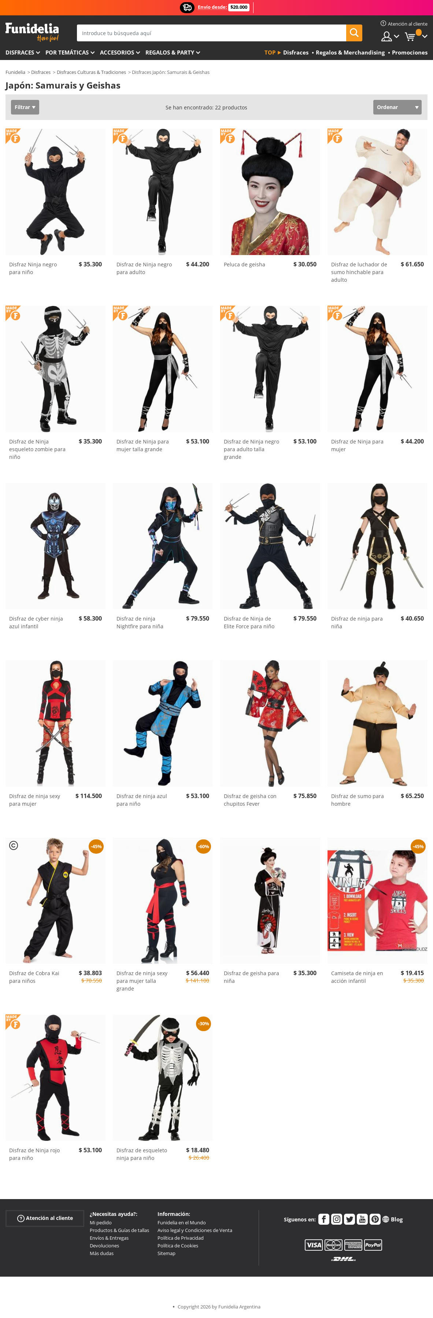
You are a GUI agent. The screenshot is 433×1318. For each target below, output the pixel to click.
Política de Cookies (178, 1245)
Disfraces (19, 52)
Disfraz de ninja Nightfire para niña (139, 622)
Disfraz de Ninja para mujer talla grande (142, 445)
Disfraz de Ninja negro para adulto (144, 268)
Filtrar (22, 107)
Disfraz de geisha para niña (251, 977)
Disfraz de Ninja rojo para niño (34, 1154)
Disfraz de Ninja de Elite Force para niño (249, 622)
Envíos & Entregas (109, 1238)
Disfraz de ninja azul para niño (141, 800)
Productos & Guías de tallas (119, 1230)
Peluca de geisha (244, 264)
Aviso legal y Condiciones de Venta (195, 1230)
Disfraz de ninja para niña (357, 622)
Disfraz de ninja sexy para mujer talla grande (141, 981)
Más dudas (102, 1253)
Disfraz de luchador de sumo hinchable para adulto (359, 272)
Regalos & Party (169, 52)
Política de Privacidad (181, 1238)
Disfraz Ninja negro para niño (33, 268)
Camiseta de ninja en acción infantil (357, 977)
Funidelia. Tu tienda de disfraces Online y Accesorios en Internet (32, 32)
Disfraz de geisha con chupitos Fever (250, 800)
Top (269, 52)
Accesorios (117, 52)
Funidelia (15, 72)
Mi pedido (101, 1222)
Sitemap (166, 1253)
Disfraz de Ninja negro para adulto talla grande (251, 449)
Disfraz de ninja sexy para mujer (34, 800)
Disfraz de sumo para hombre (357, 800)
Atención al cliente (45, 1218)
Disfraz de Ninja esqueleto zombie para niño (37, 449)
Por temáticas (67, 52)
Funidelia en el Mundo (182, 1222)
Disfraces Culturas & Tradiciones (91, 72)
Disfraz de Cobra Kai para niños (34, 977)
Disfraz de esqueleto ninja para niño (141, 1154)
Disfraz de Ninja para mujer (357, 445)
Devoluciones (104, 1245)
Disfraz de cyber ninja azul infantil (36, 622)
